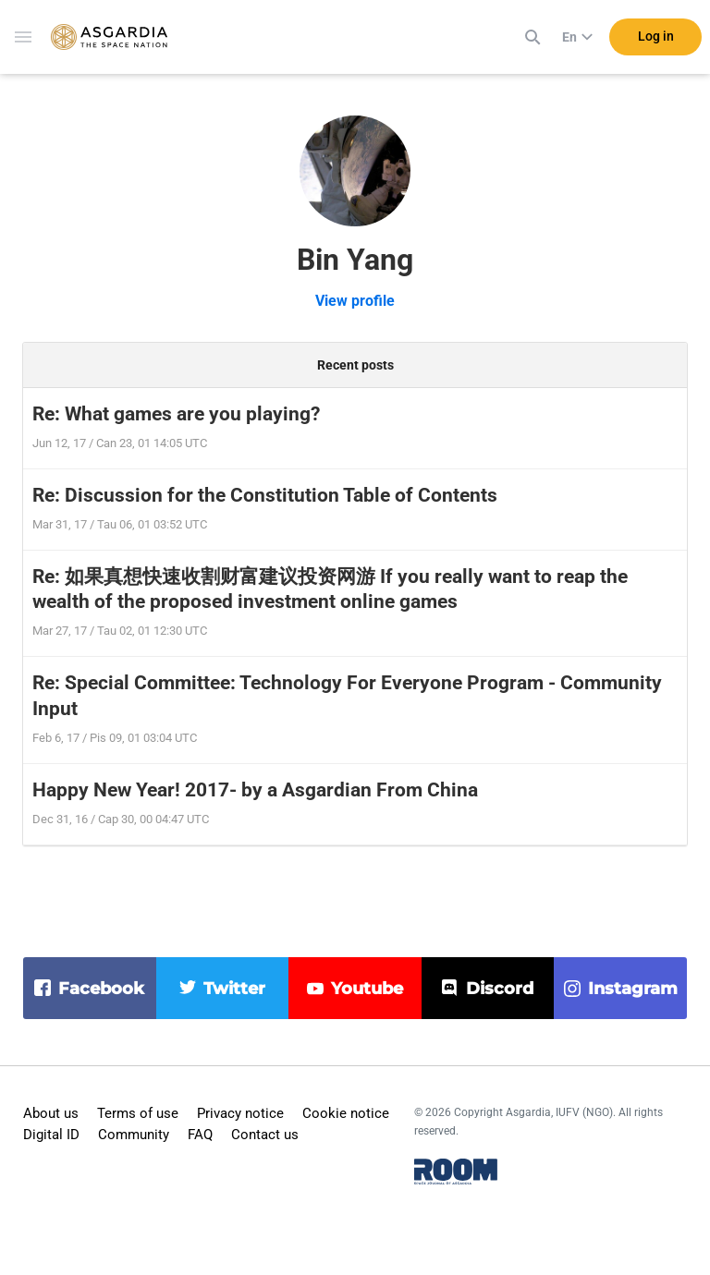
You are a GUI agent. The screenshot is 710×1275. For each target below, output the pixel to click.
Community (133, 1134)
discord (499, 988)
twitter (234, 988)
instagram (633, 988)
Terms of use (137, 1113)
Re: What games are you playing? (176, 414)
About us (51, 1113)
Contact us (265, 1134)
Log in (656, 36)
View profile (355, 301)
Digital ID (51, 1134)
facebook (101, 988)
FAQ (200, 1134)
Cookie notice (345, 1113)
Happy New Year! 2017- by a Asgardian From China (255, 790)
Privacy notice (240, 1113)
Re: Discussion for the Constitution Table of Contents (264, 495)
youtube (367, 988)
